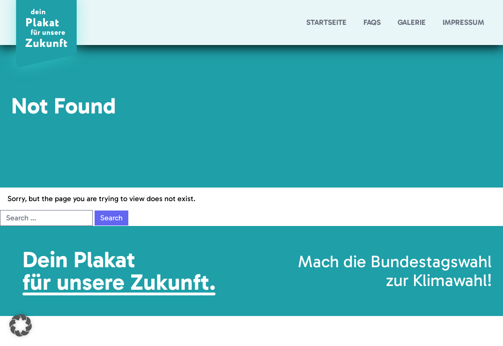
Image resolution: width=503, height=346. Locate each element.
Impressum (463, 22)
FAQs (372, 22)
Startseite (326, 22)
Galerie (412, 22)
